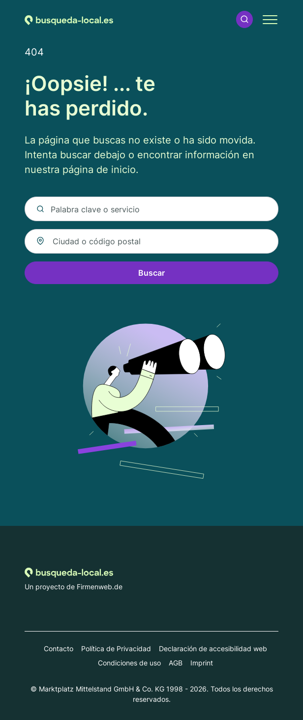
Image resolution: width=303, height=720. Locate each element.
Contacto (58, 648)
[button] (244, 19)
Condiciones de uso (129, 663)
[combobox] (151, 241)
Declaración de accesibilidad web (213, 648)
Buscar (151, 273)
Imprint (201, 663)
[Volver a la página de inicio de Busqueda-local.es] (69, 19)
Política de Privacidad (116, 648)
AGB (175, 663)
